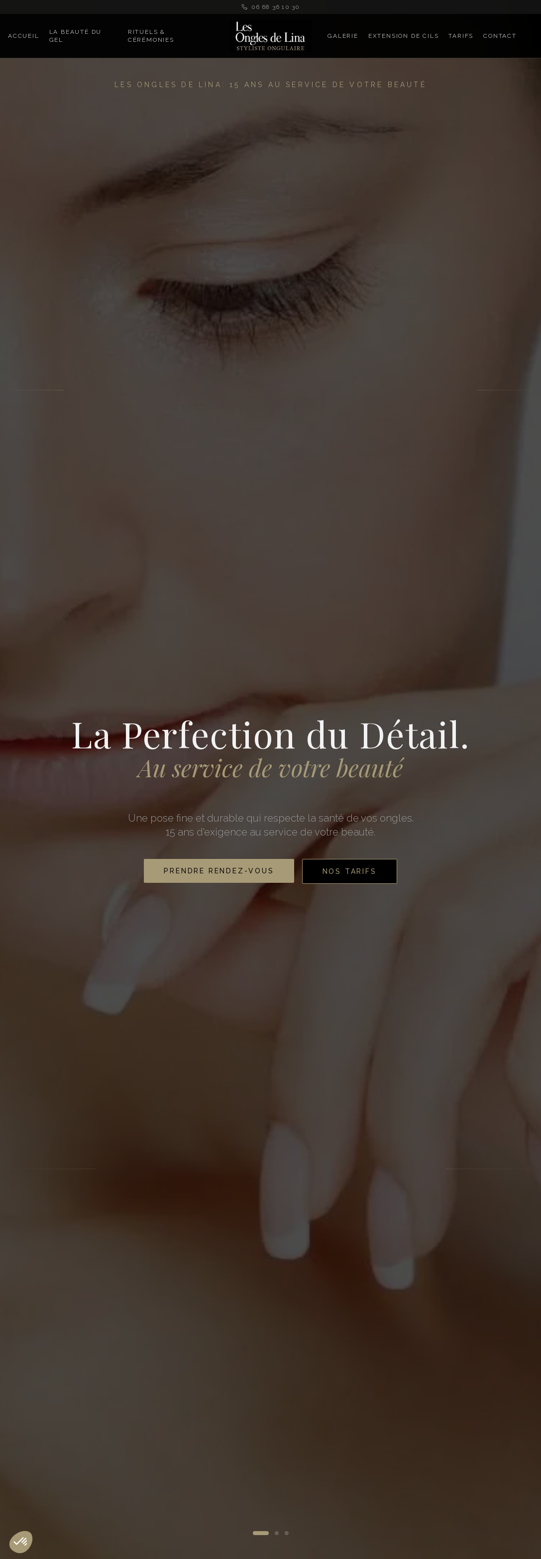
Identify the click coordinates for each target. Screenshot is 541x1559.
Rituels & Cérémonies (151, 35)
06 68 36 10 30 (270, 6)
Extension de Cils (403, 35)
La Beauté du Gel (75, 35)
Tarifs (460, 35)
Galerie (342, 35)
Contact (500, 35)
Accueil (23, 35)
